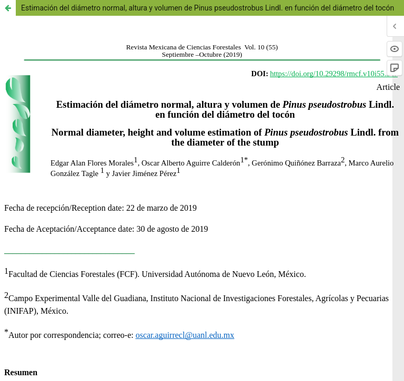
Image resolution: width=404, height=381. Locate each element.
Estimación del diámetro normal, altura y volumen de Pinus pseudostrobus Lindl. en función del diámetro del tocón (207, 8)
